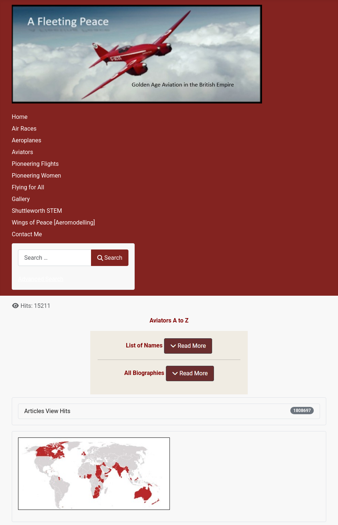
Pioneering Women (36, 175)
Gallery (21, 199)
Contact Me (27, 234)
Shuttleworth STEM (37, 210)
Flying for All (28, 187)
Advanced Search (40, 279)
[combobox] (54, 257)
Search (109, 257)
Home (20, 116)
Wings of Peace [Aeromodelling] (53, 222)
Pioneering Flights (35, 163)
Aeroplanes (26, 140)
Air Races (24, 128)
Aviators (22, 152)
